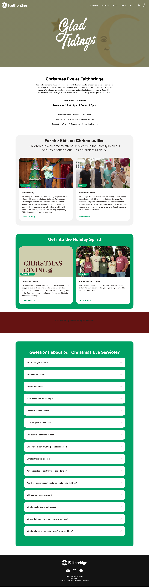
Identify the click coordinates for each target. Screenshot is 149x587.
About (115, 6)
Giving (131, 5)
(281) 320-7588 (65, 581)
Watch (123, 5)
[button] (74, 362)
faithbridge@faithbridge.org (80, 581)
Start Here (94, 6)
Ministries (105, 6)
